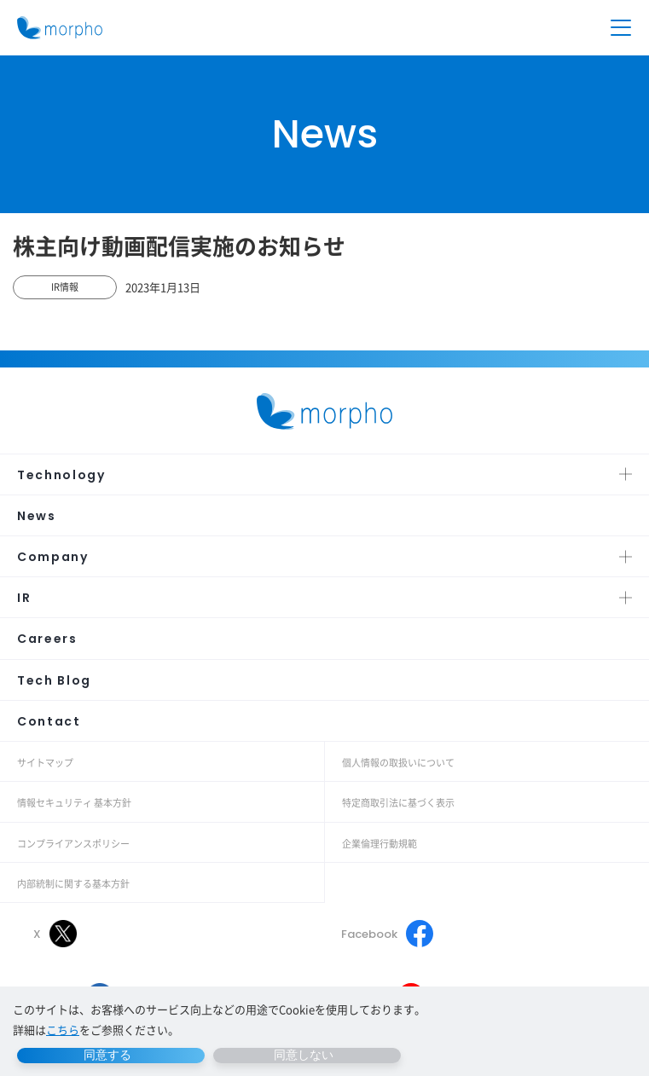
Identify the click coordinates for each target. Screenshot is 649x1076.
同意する (107, 1055)
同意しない (303, 1055)
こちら (62, 1029)
